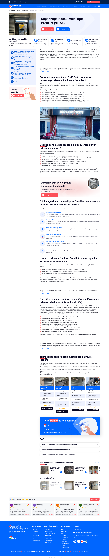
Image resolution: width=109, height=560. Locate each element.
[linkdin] (85, 541)
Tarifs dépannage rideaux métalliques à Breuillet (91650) (21, 77)
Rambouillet (65, 541)
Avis (82, 551)
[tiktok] (78, 541)
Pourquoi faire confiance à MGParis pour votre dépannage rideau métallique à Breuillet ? (22, 53)
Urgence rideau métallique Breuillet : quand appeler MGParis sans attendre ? (22, 68)
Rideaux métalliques (42, 6)
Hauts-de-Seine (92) (49, 531)
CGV (48, 551)
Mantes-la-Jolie (65, 543)
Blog (68, 551)
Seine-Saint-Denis (66, 531)
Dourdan (64, 539)
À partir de (47, 408)
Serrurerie (74, 6)
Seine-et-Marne (65, 547)
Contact (95, 6)
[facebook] (74, 541)
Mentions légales (16, 551)
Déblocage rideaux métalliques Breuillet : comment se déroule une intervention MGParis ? (22, 63)
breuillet (25, 10)
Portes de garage (65, 6)
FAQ (14, 81)
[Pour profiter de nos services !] (72, 425)
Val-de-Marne (65, 537)
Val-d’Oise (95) (48, 538)
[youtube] (82, 541)
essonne (19, 10)
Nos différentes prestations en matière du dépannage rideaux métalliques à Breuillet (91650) (21, 73)
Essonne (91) (48, 535)
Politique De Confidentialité (30, 551)
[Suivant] (99, 462)
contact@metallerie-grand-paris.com (55, 433)
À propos (61, 551)
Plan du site (75, 551)
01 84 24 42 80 (44, 72)
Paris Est (64, 529)
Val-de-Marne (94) (49, 537)
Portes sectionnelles (54, 6)
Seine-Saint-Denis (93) (50, 533)
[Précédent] (96, 462)
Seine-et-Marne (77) (49, 540)
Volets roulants (82, 6)
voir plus (24, 514)
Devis (89, 6)
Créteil (63, 545)
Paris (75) (47, 529)
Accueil (13, 10)
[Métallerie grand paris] (15, 539)
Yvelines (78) (48, 542)
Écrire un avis (94, 499)
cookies (43, 551)
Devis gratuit (16, 95)
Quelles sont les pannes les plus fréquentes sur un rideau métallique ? (22, 58)
